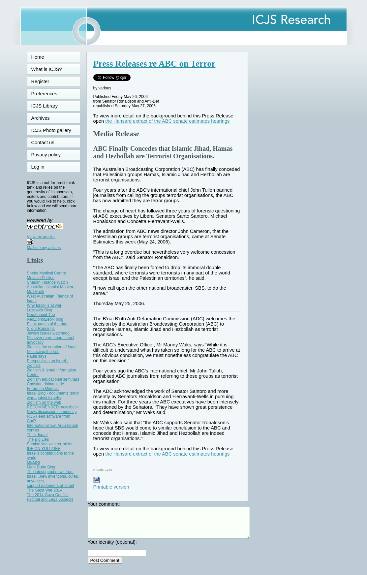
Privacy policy (46, 154)
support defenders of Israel (50, 485)
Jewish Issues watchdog (48, 333)
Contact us (42, 142)
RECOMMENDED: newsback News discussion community (53, 409)
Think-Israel (37, 434)
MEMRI (33, 462)
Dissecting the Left (43, 351)
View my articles (41, 237)
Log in (41, 167)
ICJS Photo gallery (51, 130)
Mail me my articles (44, 247)
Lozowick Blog (39, 310)
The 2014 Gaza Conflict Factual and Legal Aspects (50, 497)
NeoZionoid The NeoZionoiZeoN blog (45, 317)
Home (37, 57)
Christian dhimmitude (45, 384)
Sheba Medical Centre (46, 273)
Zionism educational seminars (53, 379)
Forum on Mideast (43, 388)
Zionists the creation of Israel (52, 347)
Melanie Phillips (40, 277)
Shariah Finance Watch (47, 282)
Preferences (44, 93)
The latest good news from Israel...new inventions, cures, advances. (53, 476)
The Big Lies (38, 439)
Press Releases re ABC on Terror (154, 64)
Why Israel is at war (44, 305)
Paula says (36, 356)
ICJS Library (44, 106)
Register (40, 81)
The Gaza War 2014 (45, 490)
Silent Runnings (41, 328)
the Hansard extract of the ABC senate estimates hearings (167, 121)
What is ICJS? (46, 69)
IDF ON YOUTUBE (44, 448)
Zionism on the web (44, 402)
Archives (40, 118)
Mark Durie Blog (41, 467)
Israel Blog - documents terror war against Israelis (53, 395)
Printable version (111, 484)
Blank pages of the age (47, 324)
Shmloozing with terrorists (49, 444)
